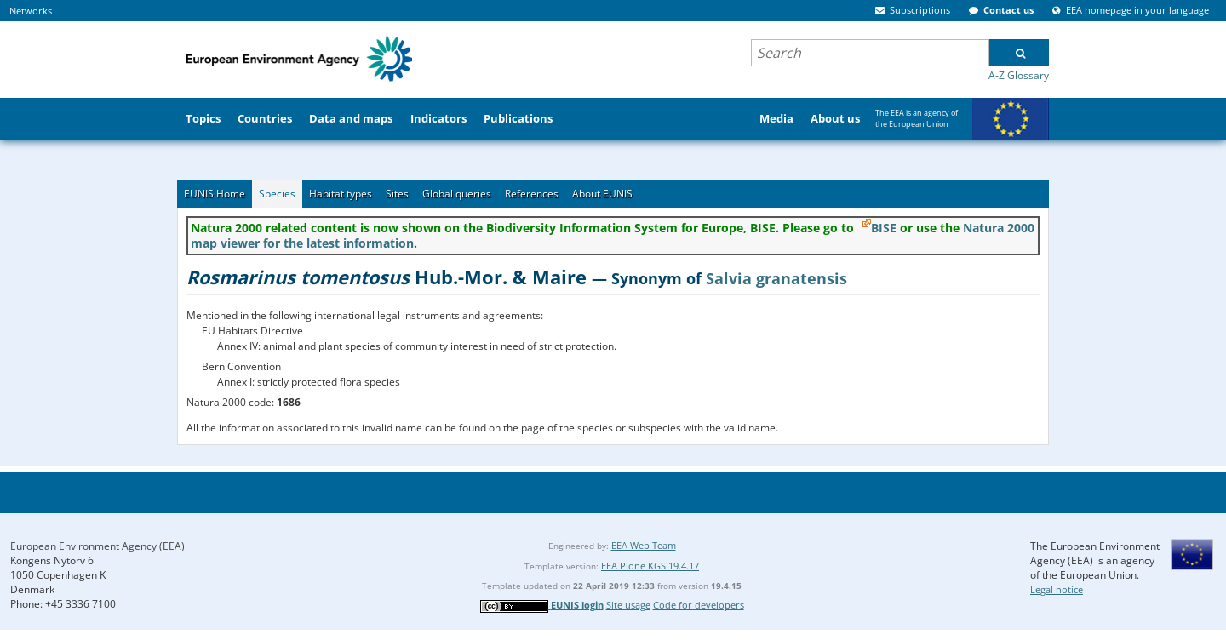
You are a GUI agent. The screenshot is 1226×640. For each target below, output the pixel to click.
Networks (30, 10)
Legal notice (1056, 589)
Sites (397, 193)
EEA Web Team (643, 545)
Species (277, 193)
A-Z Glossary (1018, 75)
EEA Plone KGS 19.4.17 (650, 565)
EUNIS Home (214, 193)
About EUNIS (602, 193)
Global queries (456, 193)
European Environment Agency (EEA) (97, 546)
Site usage (628, 604)
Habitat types (340, 193)
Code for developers (698, 604)
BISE (884, 228)
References (532, 193)
